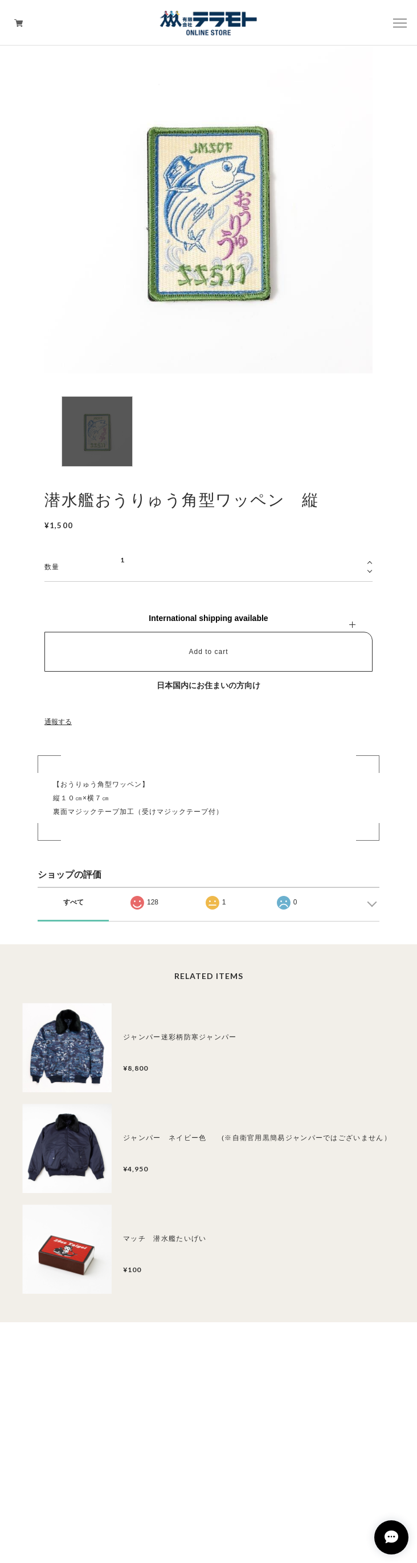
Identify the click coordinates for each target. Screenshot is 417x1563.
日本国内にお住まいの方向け (208, 685)
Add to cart (208, 652)
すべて (73, 902)
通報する (58, 722)
